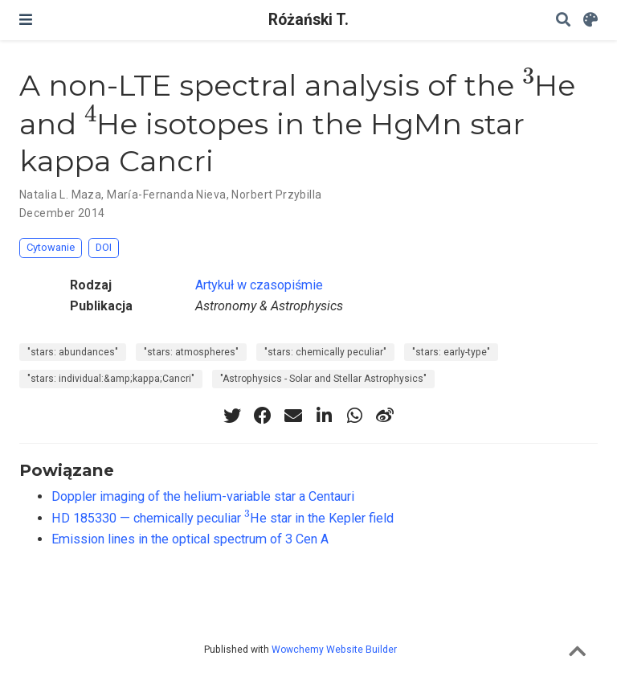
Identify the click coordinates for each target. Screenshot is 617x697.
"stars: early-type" (451, 352)
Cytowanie (51, 247)
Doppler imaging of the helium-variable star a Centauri (202, 496)
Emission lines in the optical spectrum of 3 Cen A (190, 539)
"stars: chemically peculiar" (325, 352)
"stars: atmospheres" (191, 352)
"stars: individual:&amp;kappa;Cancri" (110, 378)
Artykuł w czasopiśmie (259, 285)
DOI (104, 247)
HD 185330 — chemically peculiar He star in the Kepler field (222, 518)
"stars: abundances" (72, 352)
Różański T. (308, 19)
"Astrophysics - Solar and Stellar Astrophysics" (323, 378)
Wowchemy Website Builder (334, 649)
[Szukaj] (563, 20)
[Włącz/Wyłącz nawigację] (25, 20)
